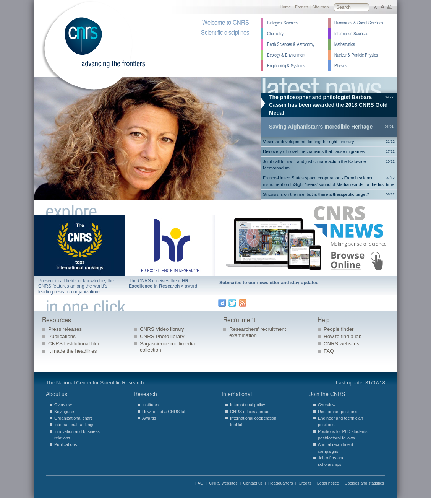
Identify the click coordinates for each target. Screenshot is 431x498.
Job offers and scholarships (331, 461)
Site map (320, 7)
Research (145, 394)
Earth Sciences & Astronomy (290, 44)
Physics (340, 66)
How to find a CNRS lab (164, 411)
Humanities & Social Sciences (358, 23)
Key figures (64, 411)
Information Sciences (351, 34)
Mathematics (344, 44)
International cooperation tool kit (253, 421)
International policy (247, 404)
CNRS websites (341, 344)
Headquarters (280, 483)
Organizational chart (73, 418)
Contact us (252, 483)
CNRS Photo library (162, 336)
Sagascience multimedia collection (167, 347)
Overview (63, 404)
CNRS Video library (162, 329)
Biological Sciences (282, 23)
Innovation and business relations (77, 434)
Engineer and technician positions (340, 421)
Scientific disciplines (225, 32)
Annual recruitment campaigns (335, 447)
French (301, 7)
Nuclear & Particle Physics (356, 55)
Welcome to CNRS (225, 22)
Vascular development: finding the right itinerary (329, 141)
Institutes (150, 404)
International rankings (74, 424)
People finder (339, 329)
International (237, 394)
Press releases (65, 329)
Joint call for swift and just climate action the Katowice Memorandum (329, 164)
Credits (304, 483)
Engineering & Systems (286, 66)
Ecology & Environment (286, 55)
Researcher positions (337, 411)
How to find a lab (342, 336)
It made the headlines (72, 351)
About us (56, 394)
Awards (149, 418)
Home (285, 7)
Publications (62, 336)
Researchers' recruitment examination (257, 332)
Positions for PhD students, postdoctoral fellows (343, 434)
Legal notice (328, 483)
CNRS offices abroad (249, 411)
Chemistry (275, 34)
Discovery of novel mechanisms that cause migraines (329, 151)
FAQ (329, 351)
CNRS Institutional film (73, 344)
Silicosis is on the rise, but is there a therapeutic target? (329, 194)
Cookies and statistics (364, 483)
